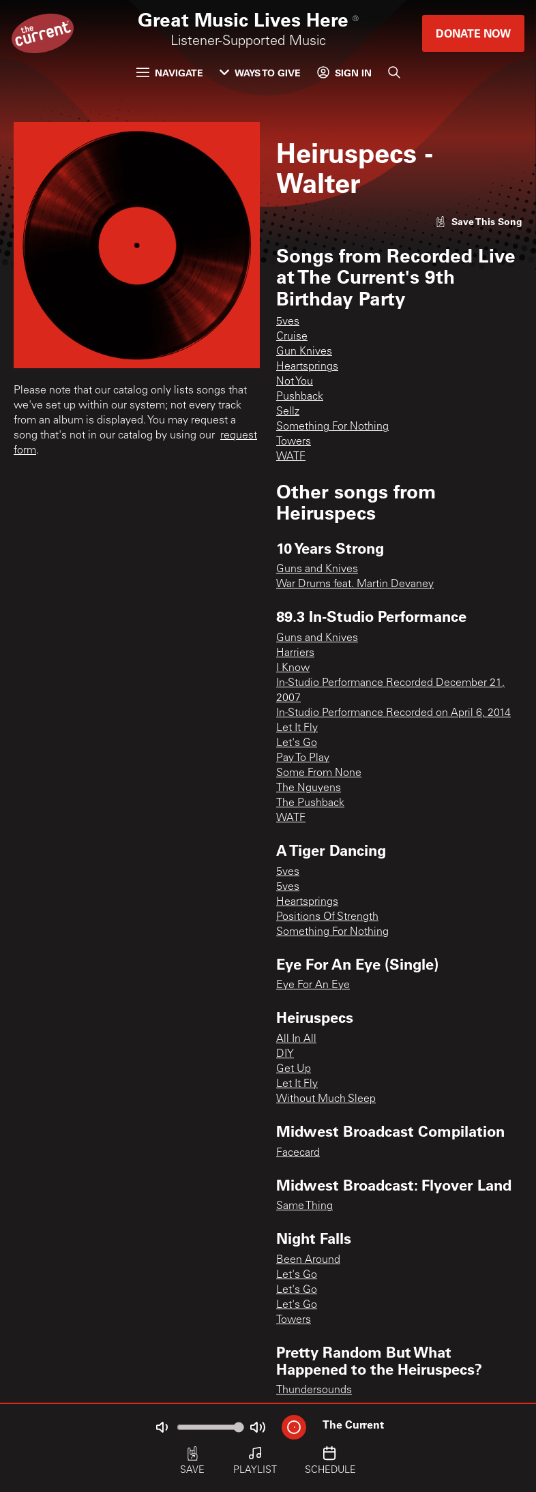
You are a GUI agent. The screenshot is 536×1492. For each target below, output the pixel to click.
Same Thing (304, 1206)
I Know (293, 668)
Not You (294, 381)
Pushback (299, 396)
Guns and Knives (317, 569)
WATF (291, 456)
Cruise (292, 336)
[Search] (394, 72)
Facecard (298, 1153)
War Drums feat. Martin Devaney (355, 584)
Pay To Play (302, 758)
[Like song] (478, 221)
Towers (293, 441)
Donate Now (473, 33)
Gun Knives (304, 351)
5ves (287, 321)
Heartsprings (307, 366)
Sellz (287, 411)
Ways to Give (260, 72)
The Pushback (310, 803)
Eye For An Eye (313, 985)
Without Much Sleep (326, 1099)
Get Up (293, 1069)
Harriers (295, 653)
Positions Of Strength (327, 917)
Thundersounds (314, 1390)
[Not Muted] (161, 1427)
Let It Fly (297, 728)
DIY (285, 1054)
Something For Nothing (332, 426)
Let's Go (296, 743)
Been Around (308, 1260)
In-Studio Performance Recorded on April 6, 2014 (393, 713)
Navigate (169, 72)
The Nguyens (308, 788)
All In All (296, 1039)
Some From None (318, 773)
